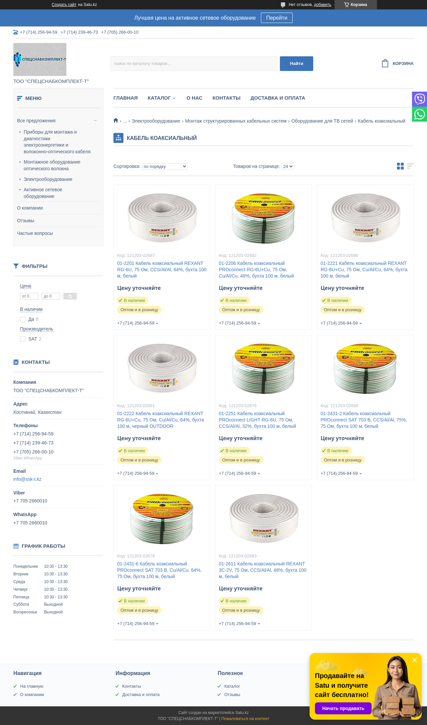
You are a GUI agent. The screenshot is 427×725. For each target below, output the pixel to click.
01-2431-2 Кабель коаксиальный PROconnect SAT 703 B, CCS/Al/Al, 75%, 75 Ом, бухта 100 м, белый (364, 420)
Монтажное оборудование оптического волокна (52, 165)
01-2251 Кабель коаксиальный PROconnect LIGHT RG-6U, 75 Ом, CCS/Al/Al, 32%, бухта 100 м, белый (257, 420)
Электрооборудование (48, 179)
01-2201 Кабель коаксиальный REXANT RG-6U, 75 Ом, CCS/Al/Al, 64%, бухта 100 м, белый (161, 270)
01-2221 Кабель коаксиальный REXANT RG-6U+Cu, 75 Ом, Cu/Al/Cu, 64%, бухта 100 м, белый (364, 270)
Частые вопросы (35, 233)
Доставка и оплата (278, 97)
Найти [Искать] (296, 63)
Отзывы (25, 220)
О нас (194, 97)
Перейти (276, 18)
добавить (322, 4)
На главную (31, 686)
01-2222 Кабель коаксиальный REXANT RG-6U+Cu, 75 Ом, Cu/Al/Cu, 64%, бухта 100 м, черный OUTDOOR (160, 420)
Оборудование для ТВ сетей (322, 121)
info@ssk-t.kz (27, 479)
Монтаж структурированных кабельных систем (236, 121)
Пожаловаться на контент (245, 718)
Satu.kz (242, 712)
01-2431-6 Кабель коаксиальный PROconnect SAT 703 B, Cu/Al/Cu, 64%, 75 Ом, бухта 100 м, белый (159, 570)
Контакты (226, 97)
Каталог (159, 97)
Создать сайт (64, 4)
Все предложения (36, 120)
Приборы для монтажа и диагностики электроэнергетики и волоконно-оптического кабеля (57, 141)
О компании (30, 208)
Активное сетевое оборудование (43, 193)
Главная (125, 97)
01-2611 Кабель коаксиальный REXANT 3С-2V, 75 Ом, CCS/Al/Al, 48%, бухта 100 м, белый (263, 570)
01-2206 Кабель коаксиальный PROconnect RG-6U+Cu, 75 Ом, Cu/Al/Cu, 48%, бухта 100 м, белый (256, 270)
